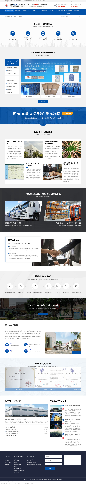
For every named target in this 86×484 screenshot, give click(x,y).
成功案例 (48, 1)
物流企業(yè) (7, 459)
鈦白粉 (20, 16)
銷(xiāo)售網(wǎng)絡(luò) (68, 12)
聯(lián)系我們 (54, 1)
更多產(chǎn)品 (10, 96)
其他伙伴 (7, 464)
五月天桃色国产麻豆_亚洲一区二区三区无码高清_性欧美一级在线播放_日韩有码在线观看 (17, 483)
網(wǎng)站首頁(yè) (9, 10)
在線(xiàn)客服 (60, 1)
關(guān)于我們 (78, 1)
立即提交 (50, 468)
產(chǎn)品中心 (26, 10)
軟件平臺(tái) (7, 461)
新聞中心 (34, 10)
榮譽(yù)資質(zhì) (43, 10)
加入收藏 (65, 1)
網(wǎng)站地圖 (71, 1)
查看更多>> (43, 101)
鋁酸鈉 (15, 16)
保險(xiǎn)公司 (8, 463)
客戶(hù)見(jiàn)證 (59, 10)
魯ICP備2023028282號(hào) (52, 479)
